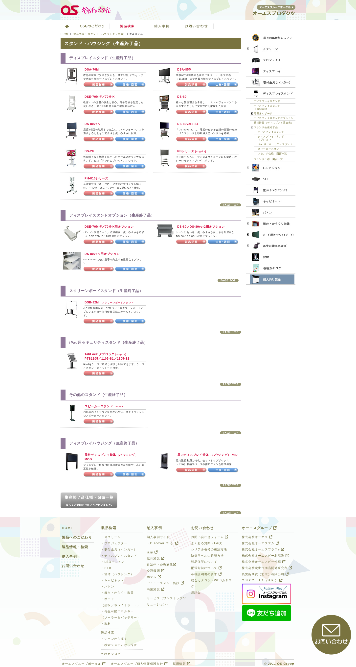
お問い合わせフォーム (209, 537)
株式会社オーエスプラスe (263, 549)
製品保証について (204, 562)
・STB (106, 568)
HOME (65, 34)
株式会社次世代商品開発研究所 (267, 568)
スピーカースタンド (270, 149)
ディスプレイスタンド (267, 101)
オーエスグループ (259, 528)
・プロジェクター (114, 543)
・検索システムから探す (119, 645)
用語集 (196, 592)
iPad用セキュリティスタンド (275, 144)
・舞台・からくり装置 (117, 592)
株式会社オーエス (257, 537)
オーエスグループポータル (84, 664)
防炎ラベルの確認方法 (207, 555)
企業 (152, 552)
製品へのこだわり (77, 537)
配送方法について (206, 568)
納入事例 (69, 556)
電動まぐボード (263, 113)
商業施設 (155, 589)
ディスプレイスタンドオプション (274, 118)
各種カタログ (111, 654)
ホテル (154, 577)
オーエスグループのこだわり (92, 26)
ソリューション (161, 26)
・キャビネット (112, 580)
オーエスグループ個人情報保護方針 (139, 664)
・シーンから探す (114, 639)
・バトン (107, 586)
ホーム (66, 26)
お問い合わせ (196, 26)
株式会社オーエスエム (260, 543)
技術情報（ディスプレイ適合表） (274, 122)
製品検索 (127, 26)
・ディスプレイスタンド (119, 555)
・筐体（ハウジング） (117, 574)
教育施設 (155, 558)
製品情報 (78, 34)
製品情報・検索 (75, 547)
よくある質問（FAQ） (207, 543)
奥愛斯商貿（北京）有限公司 (265, 574)
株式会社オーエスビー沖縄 (264, 562)
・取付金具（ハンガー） (119, 549)
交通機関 (155, 570)
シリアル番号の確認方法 (209, 549)
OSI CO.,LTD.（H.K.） (262, 580)
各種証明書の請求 (206, 574)
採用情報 (181, 664)
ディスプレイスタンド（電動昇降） (267, 107)
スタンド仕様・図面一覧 (272, 153)
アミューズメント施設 (165, 583)
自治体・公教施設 (161, 564)
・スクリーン (111, 537)
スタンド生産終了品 (266, 127)
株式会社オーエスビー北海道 (265, 555)
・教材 (106, 623)
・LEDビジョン (112, 562)
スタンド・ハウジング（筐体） (107, 34)
